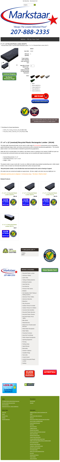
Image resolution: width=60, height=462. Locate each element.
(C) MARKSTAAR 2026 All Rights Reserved (10, 401)
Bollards (24, 290)
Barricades (25, 348)
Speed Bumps (25, 346)
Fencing (24, 341)
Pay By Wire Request (34, 442)
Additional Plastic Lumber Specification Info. (38, 412)
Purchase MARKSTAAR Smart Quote (37, 439)
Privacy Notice (33, 456)
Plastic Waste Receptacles (28, 337)
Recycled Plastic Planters (28, 314)
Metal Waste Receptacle (28, 328)
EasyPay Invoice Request (35, 444)
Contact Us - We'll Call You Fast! (36, 446)
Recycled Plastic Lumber (6, 45)
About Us (32, 417)
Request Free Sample (34, 430)
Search (3, 414)
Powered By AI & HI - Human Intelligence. (10, 406)
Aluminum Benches (27, 299)
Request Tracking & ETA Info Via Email (37, 431)
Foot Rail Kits (25, 286)
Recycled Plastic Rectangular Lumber (20, 45)
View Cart (4, 412)
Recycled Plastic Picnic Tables (28, 317)
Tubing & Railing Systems (28, 279)
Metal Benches (26, 322)
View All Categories (6, 419)
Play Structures (26, 303)
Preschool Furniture (27, 333)
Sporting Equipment (27, 339)
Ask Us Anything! (33, 426)
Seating (24, 363)
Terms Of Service (33, 458)
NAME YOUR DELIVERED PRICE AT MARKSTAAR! (40, 440)
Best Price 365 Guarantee (35, 447)
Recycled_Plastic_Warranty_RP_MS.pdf (13, 131)
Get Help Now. (26, 1)
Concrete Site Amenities (28, 310)
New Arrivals (32, 401)
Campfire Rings (26, 352)
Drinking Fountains (27, 282)
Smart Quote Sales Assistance (36, 415)
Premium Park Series (27, 288)
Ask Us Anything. (5, 404)
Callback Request (33, 428)
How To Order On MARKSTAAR (36, 421)
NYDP (31, 414)
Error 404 (32, 453)
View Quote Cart (34, 1)
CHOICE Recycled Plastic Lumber (28, 360)
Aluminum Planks (26, 275)
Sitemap (3, 417)
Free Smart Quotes (34, 449)
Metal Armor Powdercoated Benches (29, 325)
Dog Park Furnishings (27, 335)
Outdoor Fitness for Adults (28, 305)
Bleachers (24, 301)
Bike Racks (25, 320)
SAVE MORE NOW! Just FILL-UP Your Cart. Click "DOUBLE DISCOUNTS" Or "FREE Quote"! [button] (44, 120)
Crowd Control (25, 357)
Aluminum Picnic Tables (28, 296)
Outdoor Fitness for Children (29, 307)
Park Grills (25, 355)
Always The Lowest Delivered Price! (37, 451)
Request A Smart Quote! (35, 435)
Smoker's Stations (26, 350)
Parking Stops (25, 344)
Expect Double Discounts (35, 423)
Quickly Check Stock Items (35, 437)
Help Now (32, 424)
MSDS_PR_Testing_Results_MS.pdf (12, 130)
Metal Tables (25, 330)
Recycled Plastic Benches (28, 312)
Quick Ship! (25, 277)
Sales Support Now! (34, 433)
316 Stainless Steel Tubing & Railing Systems (29, 293)
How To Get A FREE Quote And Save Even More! (39, 419)
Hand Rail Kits (25, 284)
